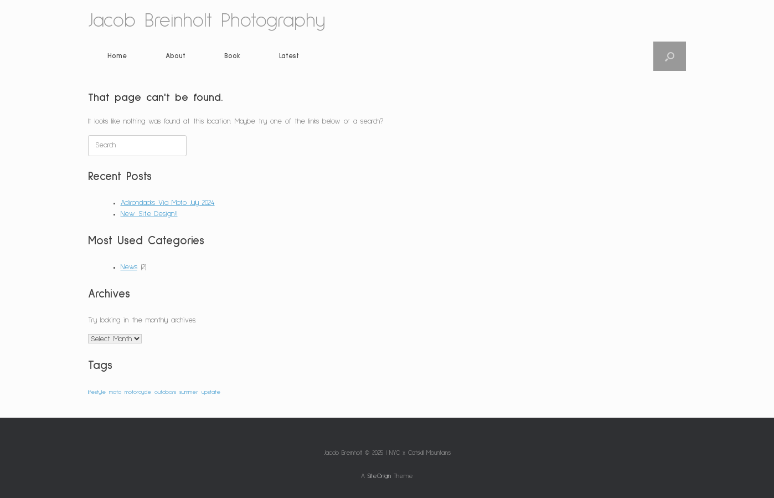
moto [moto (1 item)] (115, 392)
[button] (669, 56)
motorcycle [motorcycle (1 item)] (138, 392)
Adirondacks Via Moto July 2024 (168, 203)
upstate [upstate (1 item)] (211, 392)
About (175, 56)
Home (117, 56)
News (129, 267)
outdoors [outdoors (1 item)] (165, 392)
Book (232, 56)
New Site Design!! (149, 214)
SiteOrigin (379, 476)
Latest (289, 56)
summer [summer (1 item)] (188, 392)
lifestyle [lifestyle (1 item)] (97, 392)
